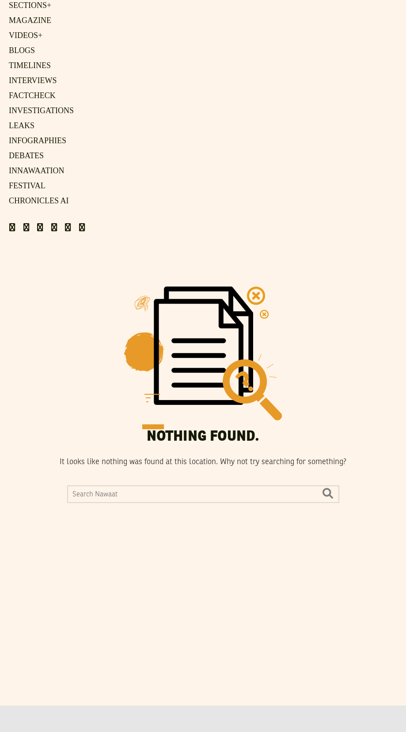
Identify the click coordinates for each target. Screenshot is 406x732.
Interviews (33, 80)
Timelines (30, 65)
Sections (30, 5)
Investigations (41, 110)
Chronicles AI (39, 200)
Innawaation (37, 170)
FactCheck (32, 95)
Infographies (37, 140)
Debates (26, 155)
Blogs (22, 50)
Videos (25, 35)
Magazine (30, 20)
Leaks (21, 125)
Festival (27, 185)
